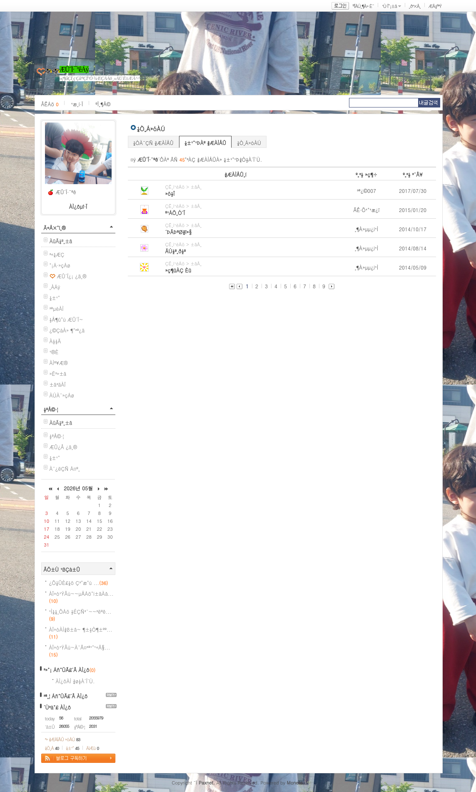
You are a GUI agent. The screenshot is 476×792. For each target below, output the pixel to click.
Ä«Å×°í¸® (55, 227)
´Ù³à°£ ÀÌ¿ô (57, 707)
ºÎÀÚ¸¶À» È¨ (363, 6)
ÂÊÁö (50, 103)
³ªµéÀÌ (57, 308)
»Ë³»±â (58, 373)
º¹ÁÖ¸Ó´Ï (175, 212)
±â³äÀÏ (58, 384)
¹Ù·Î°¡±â (389, 6)
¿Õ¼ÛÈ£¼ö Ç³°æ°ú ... (78, 582)
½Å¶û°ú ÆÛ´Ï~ (66, 319)
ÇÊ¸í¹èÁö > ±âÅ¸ (183, 187)
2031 (93, 726)
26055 (64, 726)
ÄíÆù (92, 748)
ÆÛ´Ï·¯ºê (66, 191)
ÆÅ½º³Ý (435, 6)
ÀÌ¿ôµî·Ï (78, 206)
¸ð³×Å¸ (415, 6)
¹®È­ (54, 351)
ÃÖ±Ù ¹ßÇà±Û (62, 569)
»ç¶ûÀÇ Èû (178, 270)
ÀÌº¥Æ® (59, 362)
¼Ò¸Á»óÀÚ (249, 142)
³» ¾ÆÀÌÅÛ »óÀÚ (62, 739)
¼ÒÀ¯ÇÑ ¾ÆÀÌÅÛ (153, 142)
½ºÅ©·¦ (51, 409)
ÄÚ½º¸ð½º (175, 251)
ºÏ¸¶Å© (102, 103)
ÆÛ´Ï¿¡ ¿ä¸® (72, 276)
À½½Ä (55, 341)
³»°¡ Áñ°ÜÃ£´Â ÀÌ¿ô (67, 669)
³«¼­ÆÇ (57, 254)
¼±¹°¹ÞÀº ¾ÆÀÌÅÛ (205, 142)
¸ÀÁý (55, 286)
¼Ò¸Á (52, 748)
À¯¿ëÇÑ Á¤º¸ (65, 468)
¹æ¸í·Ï (77, 103)
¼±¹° (55, 297)
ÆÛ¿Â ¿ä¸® (63, 446)
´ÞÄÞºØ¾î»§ (178, 231)
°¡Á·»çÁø (60, 265)
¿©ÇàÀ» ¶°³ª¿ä (67, 330)
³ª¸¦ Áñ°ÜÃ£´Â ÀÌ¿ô (66, 696)
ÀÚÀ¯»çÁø (62, 395)
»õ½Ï (170, 193)
